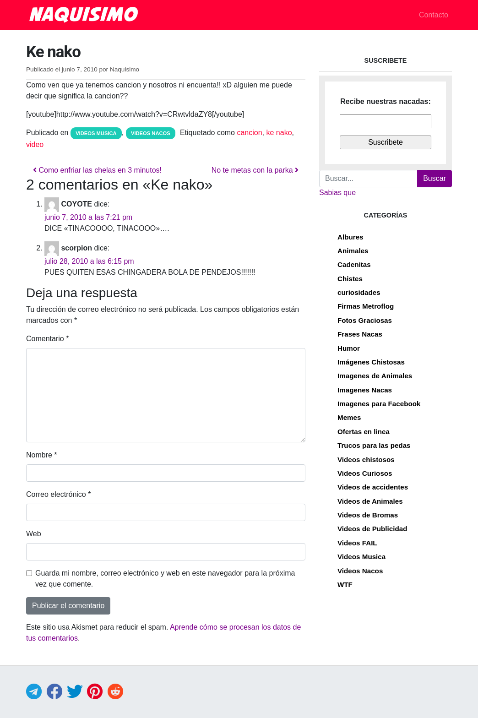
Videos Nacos (150, 133)
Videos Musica (96, 133)
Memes (349, 417)
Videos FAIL (357, 543)
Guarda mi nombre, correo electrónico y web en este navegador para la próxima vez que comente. (165, 578)
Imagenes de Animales (374, 376)
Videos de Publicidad (372, 529)
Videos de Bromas (367, 515)
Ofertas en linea (363, 431)
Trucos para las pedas (374, 445)
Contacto (433, 15)
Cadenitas (354, 264)
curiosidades (358, 292)
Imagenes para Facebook (378, 404)
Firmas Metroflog (365, 306)
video (34, 144)
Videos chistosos (366, 459)
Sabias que (337, 192)
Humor (348, 348)
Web (33, 534)
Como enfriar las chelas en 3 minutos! (97, 170)
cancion (249, 132)
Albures (350, 237)
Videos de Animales (370, 501)
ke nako (279, 132)
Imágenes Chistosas (371, 362)
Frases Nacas (359, 334)
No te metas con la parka (255, 170)
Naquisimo (124, 69)
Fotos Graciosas (364, 320)
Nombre (41, 455)
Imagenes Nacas (364, 390)
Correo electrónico (58, 494)
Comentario (47, 339)
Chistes (350, 279)
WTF (345, 584)
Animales (353, 251)
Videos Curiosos (364, 473)
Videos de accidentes (372, 487)
